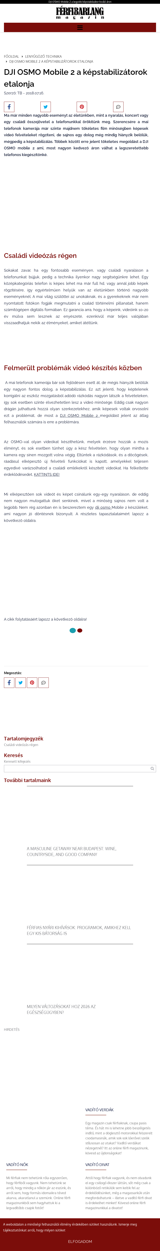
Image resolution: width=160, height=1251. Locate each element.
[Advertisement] (80, 1061)
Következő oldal (76, 644)
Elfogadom (80, 1241)
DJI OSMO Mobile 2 (80, 415)
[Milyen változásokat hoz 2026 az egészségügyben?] (80, 1001)
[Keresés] (152, 768)
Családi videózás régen (21, 745)
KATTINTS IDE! (47, 474)
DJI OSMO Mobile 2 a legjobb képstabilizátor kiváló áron (80, 1)
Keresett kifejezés (17, 761)
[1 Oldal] (79, 630)
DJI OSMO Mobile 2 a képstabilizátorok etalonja (51, 61)
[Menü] (80, 27)
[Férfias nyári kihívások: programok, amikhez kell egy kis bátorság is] (80, 922)
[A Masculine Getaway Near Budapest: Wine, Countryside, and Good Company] (80, 843)
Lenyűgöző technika (43, 56)
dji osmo (103, 507)
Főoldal (11, 56)
